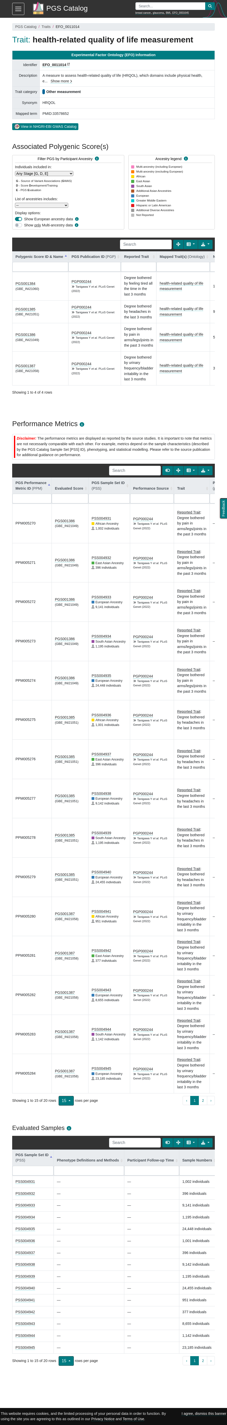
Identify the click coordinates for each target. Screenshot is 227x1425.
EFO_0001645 (180, 12)
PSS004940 (101, 872)
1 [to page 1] (195, 1100)
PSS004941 (101, 911)
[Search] (146, 244)
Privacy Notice (103, 1419)
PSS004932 (101, 558)
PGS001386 (25, 335)
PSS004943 (101, 990)
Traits (46, 27)
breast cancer (143, 12)
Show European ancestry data (48, 219)
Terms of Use (133, 1419)
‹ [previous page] (186, 1100)
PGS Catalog (26, 27)
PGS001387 (25, 366)
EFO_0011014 (54, 65)
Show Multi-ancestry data (48, 225)
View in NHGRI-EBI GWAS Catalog (45, 126)
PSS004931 (101, 518)
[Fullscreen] (178, 244)
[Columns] (190, 244)
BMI (168, 12)
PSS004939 (101, 833)
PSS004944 (101, 1029)
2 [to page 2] (203, 1100)
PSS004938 (101, 794)
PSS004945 (101, 1068)
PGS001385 (25, 309)
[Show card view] (167, 470)
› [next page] (211, 1100)
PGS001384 (25, 284)
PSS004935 (101, 676)
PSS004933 (101, 597)
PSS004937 (101, 754)
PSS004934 (101, 636)
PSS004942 (101, 951)
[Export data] (205, 244)
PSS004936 (101, 715)
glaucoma (158, 12)
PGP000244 (81, 282)
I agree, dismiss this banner (204, 1414)
